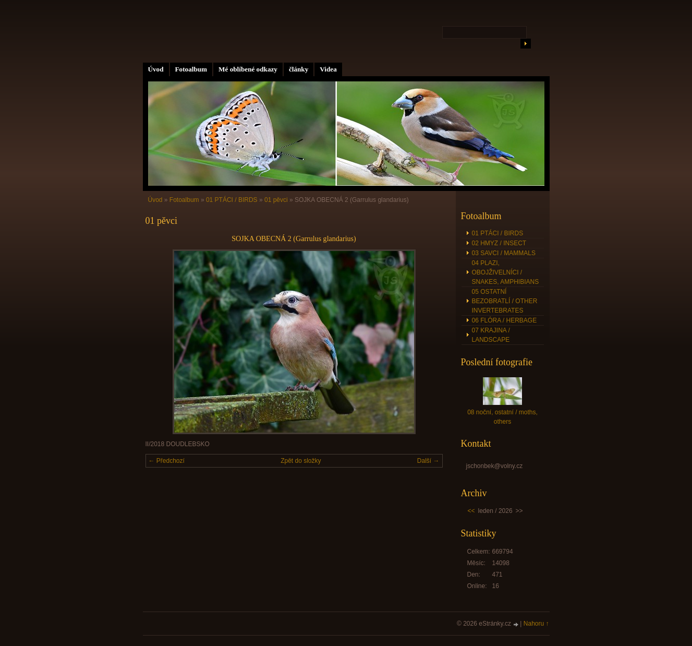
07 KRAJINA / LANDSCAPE (491, 335)
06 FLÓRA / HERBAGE (504, 320)
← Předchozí (167, 460)
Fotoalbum (191, 69)
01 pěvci (276, 200)
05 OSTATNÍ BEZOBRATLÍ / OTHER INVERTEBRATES (505, 301)
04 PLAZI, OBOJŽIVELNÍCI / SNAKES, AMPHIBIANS (505, 272)
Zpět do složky (301, 460)
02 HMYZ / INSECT (499, 243)
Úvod (156, 69)
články (298, 69)
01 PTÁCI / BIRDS (232, 200)
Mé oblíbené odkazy (247, 69)
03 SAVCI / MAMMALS (504, 253)
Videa (328, 69)
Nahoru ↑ (536, 623)
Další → (428, 460)
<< (471, 511)
